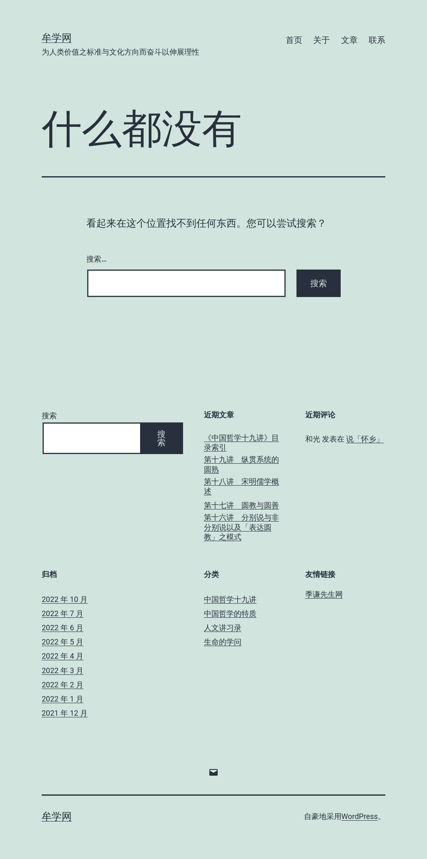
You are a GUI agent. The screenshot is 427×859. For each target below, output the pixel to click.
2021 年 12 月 (65, 713)
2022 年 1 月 (62, 698)
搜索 (49, 415)
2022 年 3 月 (62, 670)
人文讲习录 (222, 627)
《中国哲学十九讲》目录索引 (241, 442)
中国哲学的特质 (230, 613)
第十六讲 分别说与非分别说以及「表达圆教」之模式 (241, 527)
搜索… (96, 259)
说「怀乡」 (365, 438)
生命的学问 (222, 641)
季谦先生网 (324, 594)
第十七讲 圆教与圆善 (241, 505)
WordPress (360, 816)
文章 (349, 40)
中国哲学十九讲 (230, 599)
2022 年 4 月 (62, 656)
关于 (321, 40)
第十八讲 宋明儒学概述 (241, 486)
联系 (377, 40)
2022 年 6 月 (62, 627)
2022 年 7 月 (62, 613)
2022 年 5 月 (62, 641)
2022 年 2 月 (62, 684)
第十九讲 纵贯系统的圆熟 (241, 464)
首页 (294, 40)
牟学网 (57, 38)
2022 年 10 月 (65, 599)
